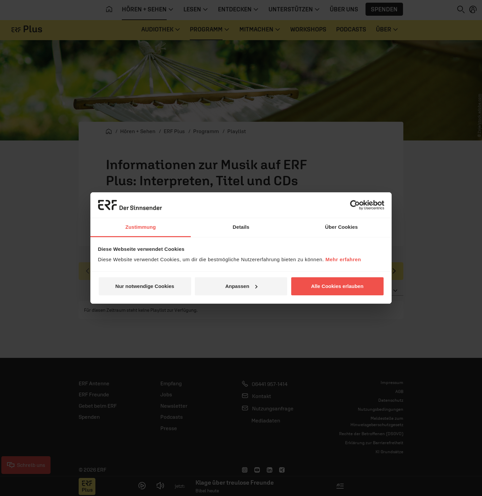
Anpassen (241, 286)
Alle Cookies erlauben (337, 286)
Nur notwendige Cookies (144, 286)
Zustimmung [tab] (141, 227)
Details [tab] (241, 227)
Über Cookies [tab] (341, 227)
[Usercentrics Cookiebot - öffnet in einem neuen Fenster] (355, 205)
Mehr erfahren (343, 259)
